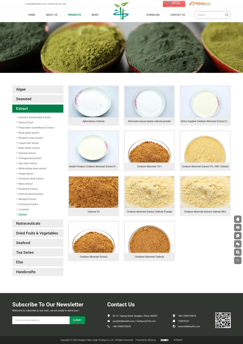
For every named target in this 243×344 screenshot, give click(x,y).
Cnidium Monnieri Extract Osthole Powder (149, 211)
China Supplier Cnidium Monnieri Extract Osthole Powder (212, 121)
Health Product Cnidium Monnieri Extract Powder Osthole (100, 166)
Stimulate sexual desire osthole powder (149, 121)
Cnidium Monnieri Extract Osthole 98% (205, 211)
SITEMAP (178, 340)
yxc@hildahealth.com (35, 4)
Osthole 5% (94, 211)
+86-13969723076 (122, 326)
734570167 (183, 321)
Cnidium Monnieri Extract (93, 256)
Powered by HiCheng (146, 340)
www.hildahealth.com (189, 326)
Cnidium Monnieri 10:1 (149, 166)
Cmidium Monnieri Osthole (149, 256)
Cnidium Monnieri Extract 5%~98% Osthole (205, 166)
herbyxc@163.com (57, 4)
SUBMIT (77, 320)
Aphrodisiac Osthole (94, 121)
